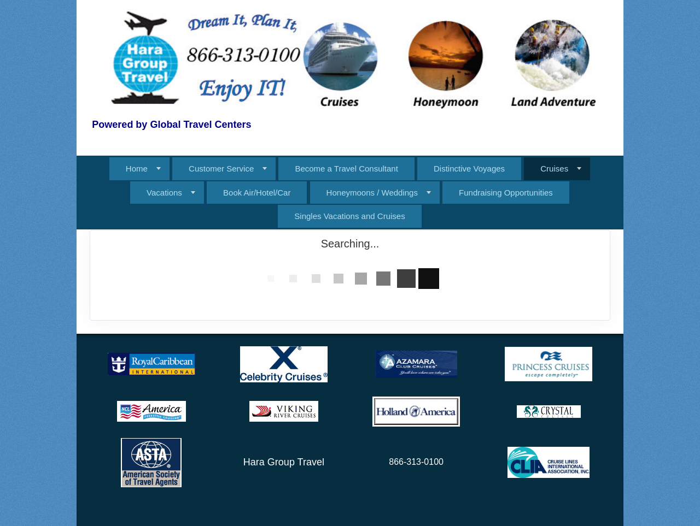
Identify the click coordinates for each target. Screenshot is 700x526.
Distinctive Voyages (469, 168)
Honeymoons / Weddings (372, 192)
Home (137, 168)
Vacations (164, 192)
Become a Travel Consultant (346, 168)
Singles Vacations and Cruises (349, 216)
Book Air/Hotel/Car (256, 192)
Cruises (554, 168)
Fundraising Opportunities (506, 192)
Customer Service (221, 168)
